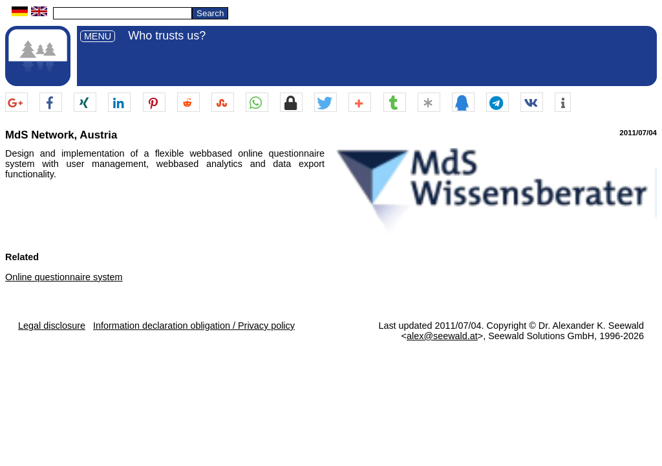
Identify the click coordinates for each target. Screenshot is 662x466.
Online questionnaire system (64, 277)
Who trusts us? (167, 35)
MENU (97, 36)
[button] (16, 103)
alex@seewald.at (442, 336)
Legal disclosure (51, 325)
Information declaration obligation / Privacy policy (194, 325)
